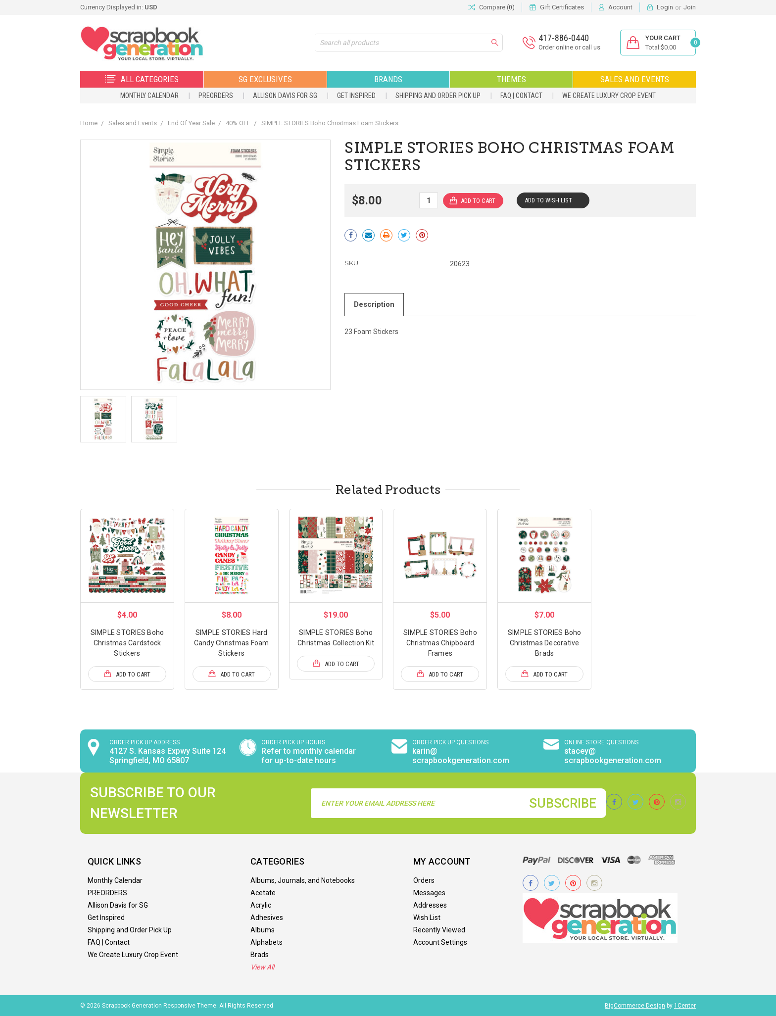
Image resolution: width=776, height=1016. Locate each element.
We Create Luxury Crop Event (609, 95)
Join (689, 7)
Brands (388, 79)
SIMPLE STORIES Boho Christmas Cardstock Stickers (127, 643)
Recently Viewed (439, 930)
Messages (429, 893)
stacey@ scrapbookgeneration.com (612, 755)
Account (620, 7)
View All (262, 967)
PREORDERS (215, 95)
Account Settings (440, 942)
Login (665, 7)
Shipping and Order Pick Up (438, 95)
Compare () (491, 7)
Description (374, 304)
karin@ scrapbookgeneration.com (460, 755)
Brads (259, 955)
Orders (424, 880)
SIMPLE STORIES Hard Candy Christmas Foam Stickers (231, 643)
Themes (511, 79)
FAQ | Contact (521, 95)
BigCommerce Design (635, 1005)
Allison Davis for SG (285, 95)
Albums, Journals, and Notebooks (302, 880)
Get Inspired (356, 95)
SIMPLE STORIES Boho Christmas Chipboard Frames (440, 643)
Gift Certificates (562, 7)
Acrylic (260, 905)
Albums (262, 930)
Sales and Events (634, 79)
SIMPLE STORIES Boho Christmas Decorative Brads (545, 643)
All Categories (142, 79)
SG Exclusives (265, 79)
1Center (685, 1005)
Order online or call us (569, 47)
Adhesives (266, 917)
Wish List (426, 917)
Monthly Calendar (149, 95)
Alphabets (266, 942)
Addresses (430, 905)
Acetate (263, 893)
